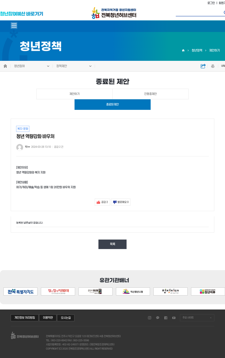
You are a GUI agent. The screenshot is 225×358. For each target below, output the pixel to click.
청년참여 (19, 66)
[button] (210, 276)
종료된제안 (112, 104)
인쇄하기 (212, 66)
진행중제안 (150, 94)
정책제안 (61, 66)
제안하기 (74, 94)
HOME (5, 66)
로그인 (211, 3)
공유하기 (203, 66)
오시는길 (66, 317)
